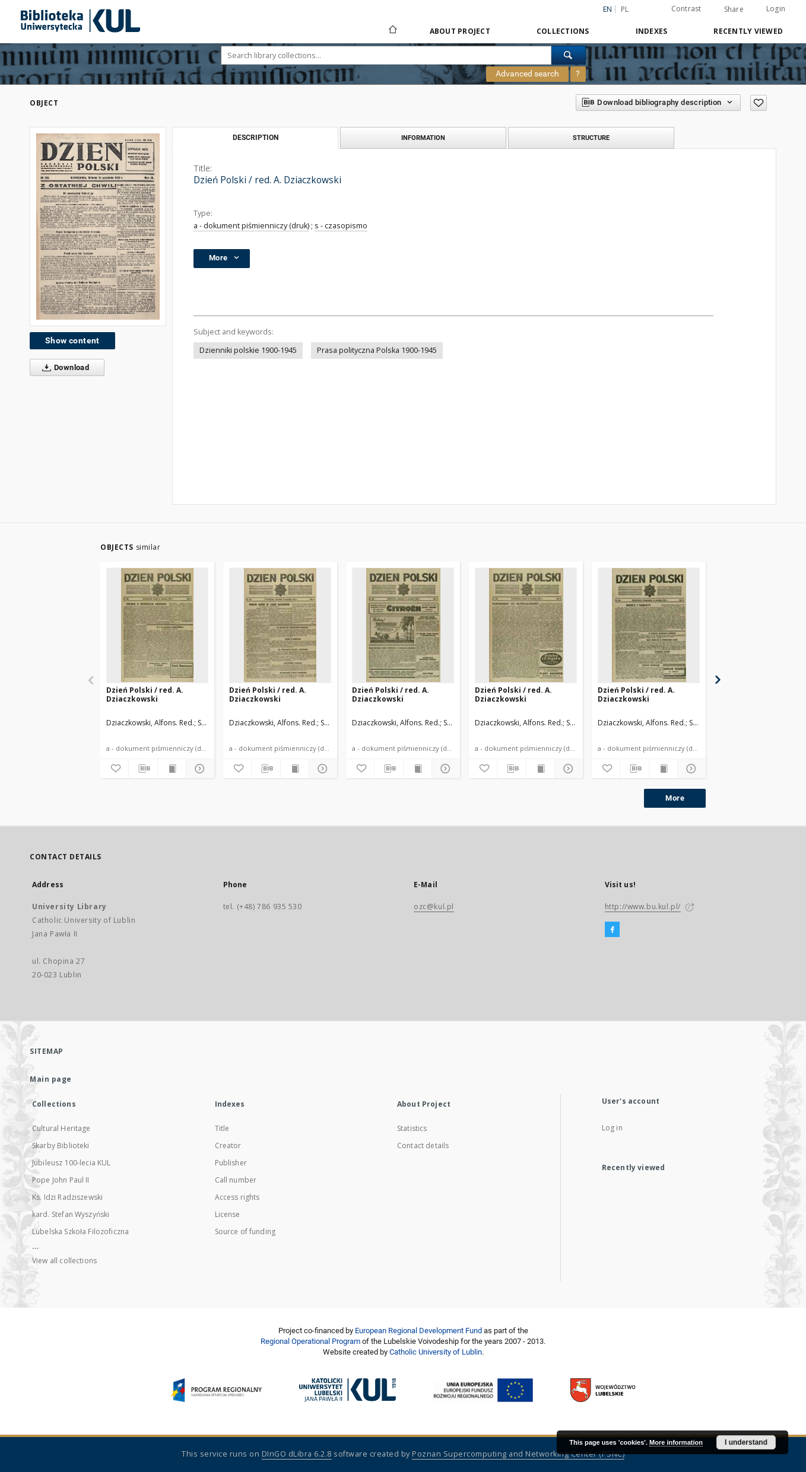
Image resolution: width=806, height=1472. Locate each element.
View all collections (64, 1261)
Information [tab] (423, 137)
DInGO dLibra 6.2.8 (297, 1454)
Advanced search (527, 73)
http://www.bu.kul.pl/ (643, 906)
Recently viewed (748, 31)
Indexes (652, 31)
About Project (460, 31)
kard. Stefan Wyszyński (70, 1214)
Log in (612, 1128)
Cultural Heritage (61, 1128)
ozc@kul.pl (434, 906)
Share (734, 9)
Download (63, 368)
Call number (236, 1180)
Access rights (237, 1197)
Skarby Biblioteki (61, 1145)
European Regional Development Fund (418, 1330)
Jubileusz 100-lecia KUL (71, 1163)
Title (222, 1128)
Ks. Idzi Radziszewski (67, 1197)
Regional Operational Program (310, 1341)
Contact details (423, 1145)
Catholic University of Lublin (435, 1351)
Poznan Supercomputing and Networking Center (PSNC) (518, 1454)
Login (775, 9)
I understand (746, 1442)
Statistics (412, 1128)
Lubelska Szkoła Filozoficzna (80, 1231)
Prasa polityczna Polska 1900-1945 (377, 350)
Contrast (686, 9)
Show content (72, 340)
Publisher (231, 1163)
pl (625, 9)
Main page (51, 1079)
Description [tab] (255, 137)
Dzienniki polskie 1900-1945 (248, 350)
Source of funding (245, 1231)
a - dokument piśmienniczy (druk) (251, 226)
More (674, 798)
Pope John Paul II (61, 1180)
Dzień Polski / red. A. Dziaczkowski (144, 694)
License (227, 1214)
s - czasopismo (341, 226)
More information (676, 1442)
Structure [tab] (591, 137)
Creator (228, 1145)
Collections (563, 31)
